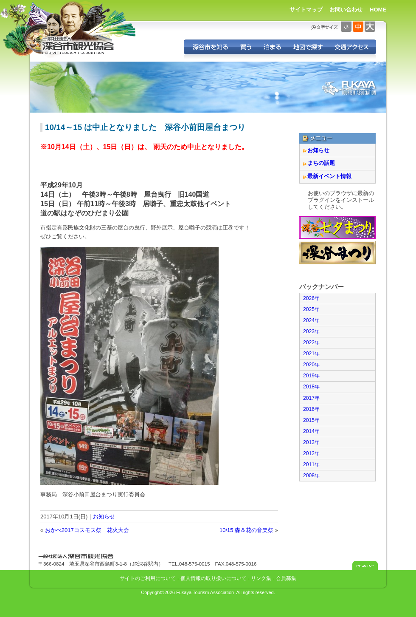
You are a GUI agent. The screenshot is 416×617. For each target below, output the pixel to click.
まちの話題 (321, 163)
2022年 (311, 342)
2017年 (311, 398)
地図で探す (307, 47)
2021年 (311, 354)
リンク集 (261, 578)
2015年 (311, 420)
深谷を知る (209, 47)
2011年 (311, 464)
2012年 (311, 453)
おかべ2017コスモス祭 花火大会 (87, 530)
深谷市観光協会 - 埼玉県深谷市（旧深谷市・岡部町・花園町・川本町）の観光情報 (78, 46)
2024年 (311, 320)
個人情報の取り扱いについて (213, 578)
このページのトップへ (365, 565)
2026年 (311, 298)
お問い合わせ (346, 9)
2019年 (311, 376)
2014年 (311, 431)
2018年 (311, 387)
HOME (378, 9)
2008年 (311, 475)
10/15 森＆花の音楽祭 (246, 530)
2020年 (311, 365)
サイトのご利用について (148, 578)
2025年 (311, 309)
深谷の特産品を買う (245, 47)
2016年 (311, 409)
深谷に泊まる (272, 47)
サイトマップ (306, 9)
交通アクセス (352, 47)
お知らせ (104, 516)
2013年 (311, 442)
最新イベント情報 (329, 176)
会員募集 (286, 578)
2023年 (311, 331)
